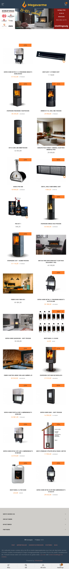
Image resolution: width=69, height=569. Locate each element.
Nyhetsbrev (48, 545)
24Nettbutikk (38, 560)
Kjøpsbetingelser (22, 545)
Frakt (13, 545)
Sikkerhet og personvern (36, 545)
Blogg (56, 545)
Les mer (43, 554)
